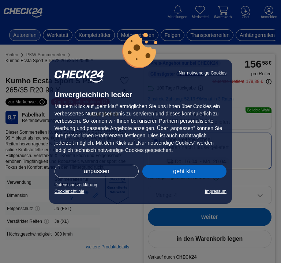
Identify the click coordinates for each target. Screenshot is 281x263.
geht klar (184, 171)
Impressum (215, 191)
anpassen (96, 171)
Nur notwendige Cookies (202, 73)
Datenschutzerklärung (76, 184)
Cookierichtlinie (69, 191)
